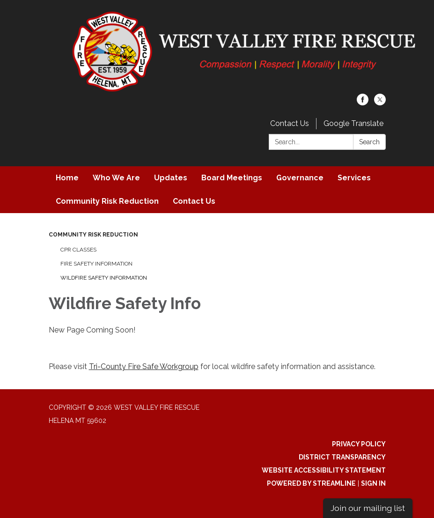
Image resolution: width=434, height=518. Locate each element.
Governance (300, 177)
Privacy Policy (359, 444)
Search (369, 142)
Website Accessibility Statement (324, 470)
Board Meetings (231, 177)
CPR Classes (78, 249)
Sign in (373, 483)
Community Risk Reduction (107, 201)
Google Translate (353, 123)
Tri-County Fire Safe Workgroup (144, 366)
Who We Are (116, 177)
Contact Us (289, 123)
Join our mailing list (368, 508)
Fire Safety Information (96, 263)
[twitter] (380, 102)
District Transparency (342, 457)
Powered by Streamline (311, 483)
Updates (170, 177)
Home (67, 177)
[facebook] (362, 102)
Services (354, 177)
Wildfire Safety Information (103, 277)
